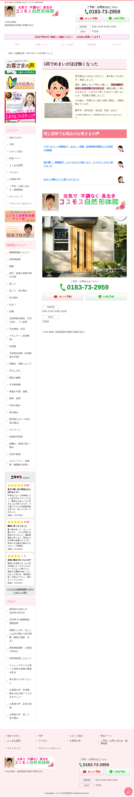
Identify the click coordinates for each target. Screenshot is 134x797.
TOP (17, 44)
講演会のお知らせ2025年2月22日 (18, 611)
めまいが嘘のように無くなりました (61, 179)
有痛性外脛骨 (16, 436)
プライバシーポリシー (20, 203)
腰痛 (11, 266)
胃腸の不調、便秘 (18, 391)
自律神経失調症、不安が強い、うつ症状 (20, 320)
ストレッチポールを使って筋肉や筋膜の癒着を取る (20, 669)
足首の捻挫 (15, 454)
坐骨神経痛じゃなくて (20, 658)
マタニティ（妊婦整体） (19, 338)
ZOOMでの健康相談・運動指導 (20, 621)
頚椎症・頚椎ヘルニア (20, 364)
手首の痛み (15, 405)
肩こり (12, 284)
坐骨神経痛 (15, 259)
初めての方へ (16, 137)
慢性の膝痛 (15, 377)
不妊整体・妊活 (17, 329)
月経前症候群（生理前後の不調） (20, 355)
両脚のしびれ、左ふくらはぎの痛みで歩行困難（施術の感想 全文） (20, 635)
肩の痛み (13, 412)
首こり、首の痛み (18, 290)
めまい (12, 304)
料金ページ (42, 44)
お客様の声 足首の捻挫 (20, 706)
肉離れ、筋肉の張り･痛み (20, 445)
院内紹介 (92, 44)
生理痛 (12, 346)
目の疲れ (13, 297)
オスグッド (15, 429)
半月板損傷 (15, 384)
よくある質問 (16, 165)
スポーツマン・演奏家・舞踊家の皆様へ (19, 463)
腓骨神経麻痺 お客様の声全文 (20, 650)
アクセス (116, 44)
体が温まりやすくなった (20, 681)
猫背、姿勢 (15, 398)
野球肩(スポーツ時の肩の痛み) (19, 421)
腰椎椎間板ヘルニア (19, 252)
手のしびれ (15, 370)
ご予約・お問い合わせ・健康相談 (19, 188)
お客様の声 (19, 53)
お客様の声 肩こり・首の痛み (20, 716)
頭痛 (11, 311)
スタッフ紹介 (67, 44)
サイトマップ (16, 196)
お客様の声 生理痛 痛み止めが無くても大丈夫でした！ (20, 693)
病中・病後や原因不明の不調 (20, 275)
